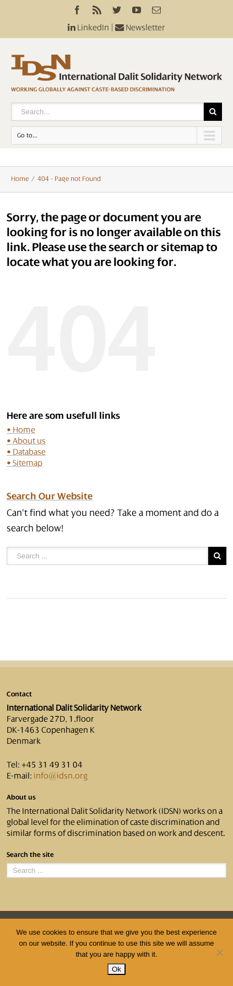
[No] (219, 952)
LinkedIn (88, 28)
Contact (19, 694)
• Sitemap (24, 463)
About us (21, 797)
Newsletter (140, 28)
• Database (26, 452)
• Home (21, 430)
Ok (116, 969)
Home (20, 179)
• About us (26, 441)
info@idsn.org (61, 776)
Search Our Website (50, 496)
